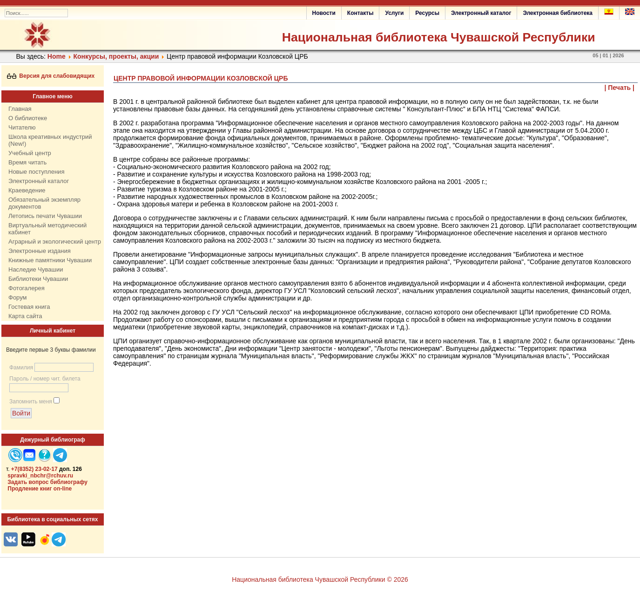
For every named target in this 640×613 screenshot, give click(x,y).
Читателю (22, 127)
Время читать (27, 162)
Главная (19, 108)
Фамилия (21, 367)
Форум (17, 297)
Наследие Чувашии (35, 269)
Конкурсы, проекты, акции (116, 56)
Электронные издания (39, 250)
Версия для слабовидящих (51, 76)
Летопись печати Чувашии (45, 215)
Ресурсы (427, 13)
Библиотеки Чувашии (38, 278)
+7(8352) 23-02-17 (34, 469)
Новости (324, 13)
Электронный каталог (481, 13)
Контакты (360, 13)
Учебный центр (29, 153)
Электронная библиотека (558, 13)
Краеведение (26, 190)
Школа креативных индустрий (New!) (50, 140)
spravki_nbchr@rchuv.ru (40, 475)
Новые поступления (36, 171)
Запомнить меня (30, 401)
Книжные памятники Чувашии (50, 260)
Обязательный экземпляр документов (44, 203)
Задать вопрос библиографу (47, 482)
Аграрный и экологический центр (54, 241)
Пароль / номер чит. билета (45, 378)
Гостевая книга (29, 306)
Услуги (394, 13)
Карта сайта (25, 316)
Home (56, 56)
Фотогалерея (26, 288)
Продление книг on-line (39, 488)
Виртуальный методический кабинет (47, 229)
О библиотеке (27, 118)
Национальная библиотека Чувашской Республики (438, 37)
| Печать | (620, 87)
